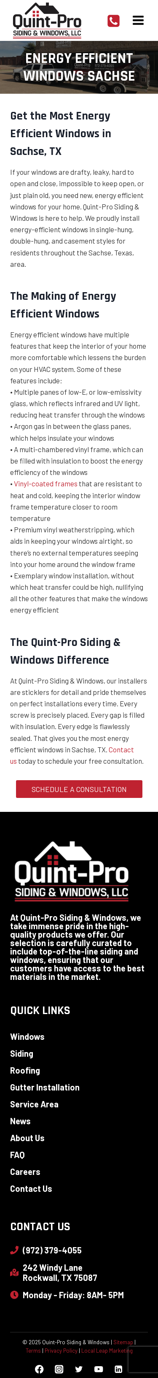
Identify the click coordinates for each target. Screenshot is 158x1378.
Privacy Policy (61, 1350)
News (20, 1121)
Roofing (25, 1070)
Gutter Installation (45, 1087)
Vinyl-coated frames (46, 483)
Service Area (34, 1104)
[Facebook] (39, 1369)
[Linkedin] (118, 1369)
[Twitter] (79, 1369)
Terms (33, 1350)
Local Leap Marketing (107, 1350)
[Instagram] (59, 1369)
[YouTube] (98, 1369)
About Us (27, 1138)
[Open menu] (138, 20)
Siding (21, 1053)
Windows (27, 1036)
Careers (25, 1171)
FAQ (17, 1155)
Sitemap (123, 1342)
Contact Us (31, 1188)
